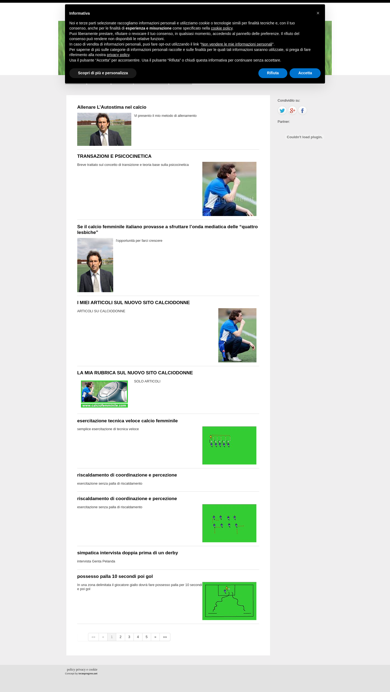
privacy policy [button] (118, 55)
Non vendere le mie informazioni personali (236, 44)
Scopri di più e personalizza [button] (103, 73)
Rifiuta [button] (273, 73)
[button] (318, 13)
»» (165, 637)
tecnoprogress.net (88, 673)
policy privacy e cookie (82, 669)
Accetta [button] (305, 73)
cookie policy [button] (221, 28)
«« (93, 637)
